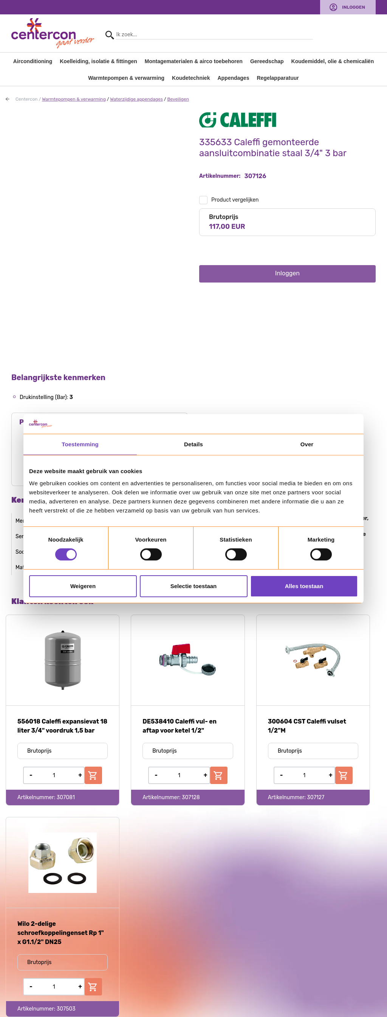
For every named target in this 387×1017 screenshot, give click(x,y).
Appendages (233, 78)
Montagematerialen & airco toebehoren (194, 61)
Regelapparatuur (278, 78)
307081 (66, 797)
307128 (191, 797)
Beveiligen (178, 99)
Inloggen (353, 7)
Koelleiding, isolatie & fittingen (98, 61)
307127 (315, 797)
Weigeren (83, 586)
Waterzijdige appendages (136, 99)
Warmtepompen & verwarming (126, 78)
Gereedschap (267, 61)
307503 (66, 1009)
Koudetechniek (191, 78)
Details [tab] (193, 444)
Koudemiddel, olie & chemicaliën (332, 61)
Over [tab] (307, 444)
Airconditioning (32, 61)
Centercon (26, 99)
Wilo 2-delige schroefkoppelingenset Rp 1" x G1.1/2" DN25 (60, 933)
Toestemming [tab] (80, 444)
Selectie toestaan (193, 586)
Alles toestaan (304, 586)
